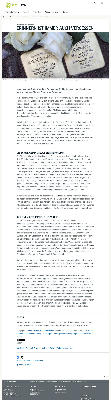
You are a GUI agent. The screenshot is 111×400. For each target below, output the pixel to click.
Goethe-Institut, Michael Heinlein (40, 331)
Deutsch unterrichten (9, 392)
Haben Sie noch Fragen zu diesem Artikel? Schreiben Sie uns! (46, 348)
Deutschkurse (7, 389)
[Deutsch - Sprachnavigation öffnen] (103, 3)
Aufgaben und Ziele (86, 398)
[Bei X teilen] (22, 357)
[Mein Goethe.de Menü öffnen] (96, 3)
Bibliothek (37, 12)
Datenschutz (41, 381)
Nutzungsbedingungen (68, 381)
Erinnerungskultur (34, 389)
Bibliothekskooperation (61, 392)
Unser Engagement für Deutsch (12, 396)
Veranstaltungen (88, 387)
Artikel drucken (25, 365)
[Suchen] (89, 3)
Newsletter (79, 381)
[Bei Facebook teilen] (18, 357)
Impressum (32, 381)
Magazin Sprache (8, 394)
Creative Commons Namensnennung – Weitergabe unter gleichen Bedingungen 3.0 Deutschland (55, 332)
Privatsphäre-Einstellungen (53, 381)
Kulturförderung (34, 394)
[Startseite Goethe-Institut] (11, 5)
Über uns (65, 12)
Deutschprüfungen (9, 390)
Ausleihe (57, 390)
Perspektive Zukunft (35, 392)
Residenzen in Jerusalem (36, 390)
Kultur (26, 12)
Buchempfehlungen (60, 389)
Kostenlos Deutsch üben (10, 393)
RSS (85, 381)
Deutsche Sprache (13, 12)
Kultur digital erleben (35, 393)
